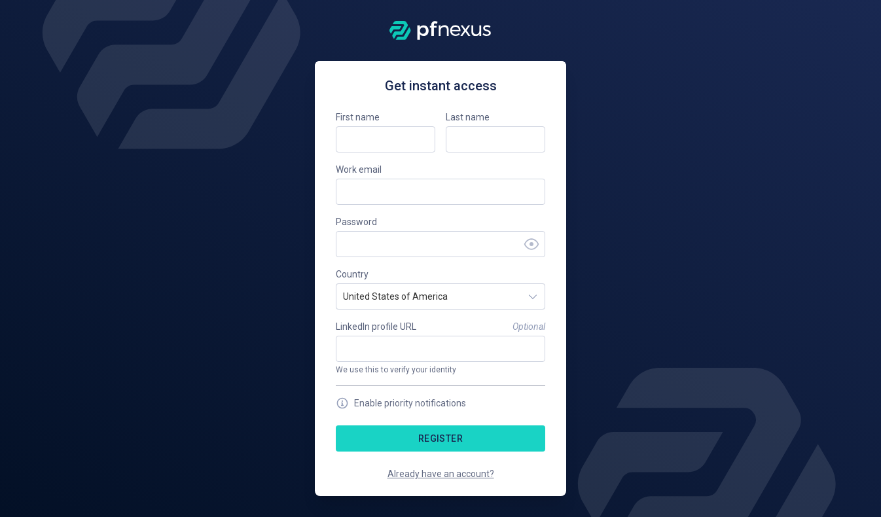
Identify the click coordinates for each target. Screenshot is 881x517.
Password (356, 222)
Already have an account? (440, 474)
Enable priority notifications (401, 403)
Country (352, 274)
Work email (359, 169)
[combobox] (344, 296)
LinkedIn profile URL (376, 326)
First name (358, 117)
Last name (468, 117)
